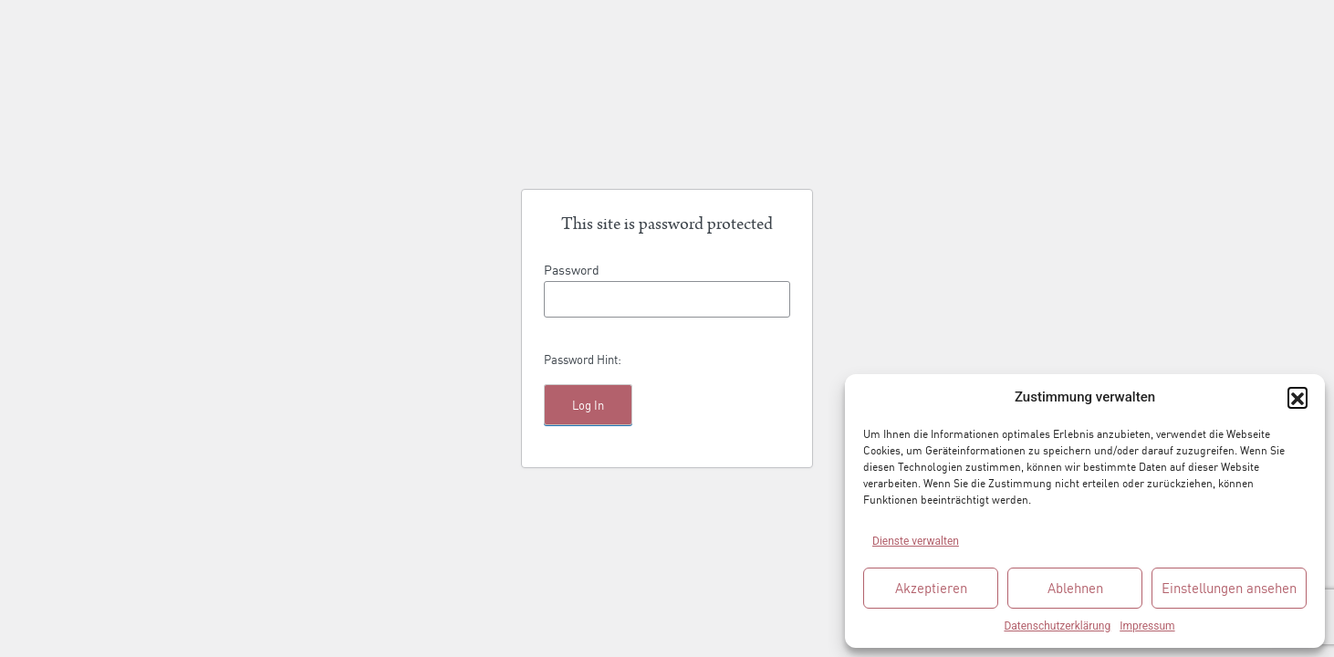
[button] (1297, 397)
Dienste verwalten (915, 541)
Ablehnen (1075, 587)
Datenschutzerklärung (1057, 626)
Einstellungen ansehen (1229, 587)
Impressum (1147, 626)
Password (571, 268)
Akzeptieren (931, 587)
